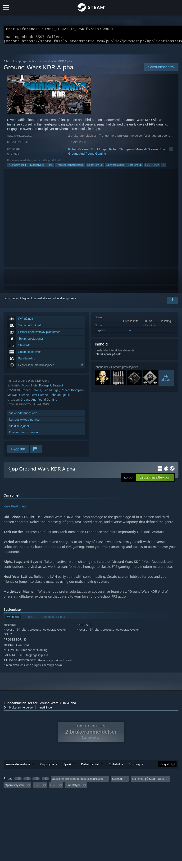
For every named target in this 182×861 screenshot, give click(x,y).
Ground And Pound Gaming (87, 156)
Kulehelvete (37, 167)
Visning (134, 767)
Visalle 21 (166, 380)
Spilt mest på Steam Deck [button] (148, 781)
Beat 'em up (134, 167)
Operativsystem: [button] (15, 788)
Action (25, 388)
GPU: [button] (53, 788)
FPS (50, 167)
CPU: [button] (37, 788)
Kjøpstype (47, 767)
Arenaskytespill (17, 167)
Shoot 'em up (95, 167)
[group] (91, 785)
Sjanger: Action (27, 64)
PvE (147, 167)
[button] (155, 480)
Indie (34, 388)
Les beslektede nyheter (24, 422)
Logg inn (9, 301)
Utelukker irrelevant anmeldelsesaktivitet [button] (77, 781)
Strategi (58, 388)
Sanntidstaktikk (115, 167)
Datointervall (90, 767)
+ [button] (163, 167)
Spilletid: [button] (117, 781)
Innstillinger (45, 710)
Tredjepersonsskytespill (70, 167)
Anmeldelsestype (18, 767)
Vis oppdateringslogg (23, 416)
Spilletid (114, 767)
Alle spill (9, 64)
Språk (68, 767)
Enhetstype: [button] (73, 788)
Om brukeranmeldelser (19, 710)
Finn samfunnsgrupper (24, 435)
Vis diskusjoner (19, 428)
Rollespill (45, 388)
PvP (156, 167)
